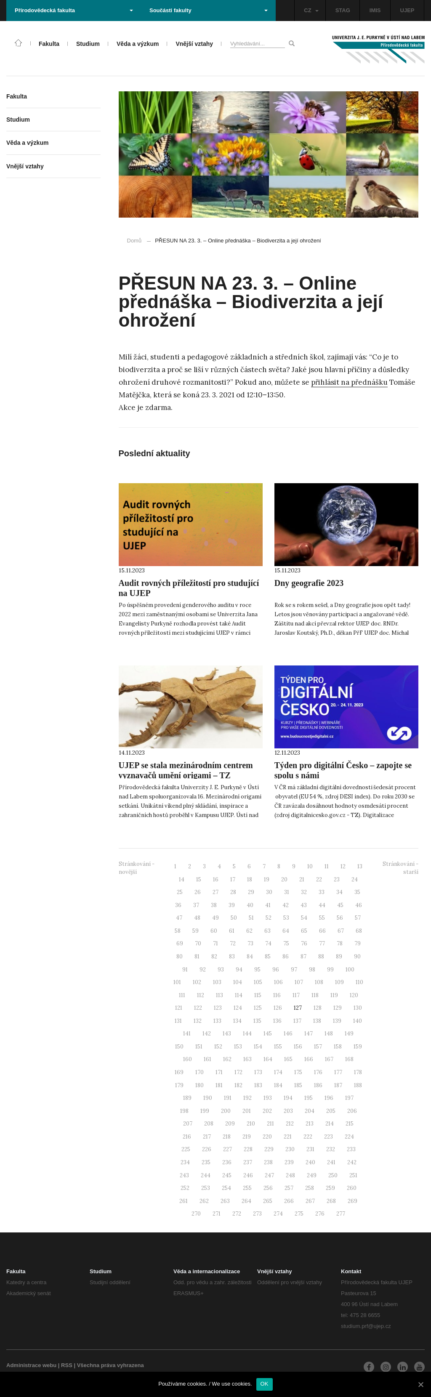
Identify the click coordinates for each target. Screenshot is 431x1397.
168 (349, 1059)
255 (247, 1188)
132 (198, 1020)
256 (268, 1188)
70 (198, 943)
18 (249, 879)
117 (296, 995)
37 (196, 905)
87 (303, 956)
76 (304, 943)
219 (246, 1136)
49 (215, 917)
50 (234, 917)
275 (299, 1213)
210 (251, 1123)
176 (318, 1072)
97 (294, 969)
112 (200, 995)
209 (230, 1123)
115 (257, 995)
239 (289, 1162)
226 (206, 1149)
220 (267, 1136)
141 (187, 1033)
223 (328, 1136)
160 (187, 1059)
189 (187, 1098)
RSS (66, 1365)
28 (233, 892)
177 (338, 1072)
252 (185, 1188)
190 (207, 1098)
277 (340, 1213)
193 (267, 1098)
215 (350, 1123)
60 (213, 930)
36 (178, 905)
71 (215, 943)
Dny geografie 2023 (308, 583)
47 (179, 917)
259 (330, 1188)
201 (246, 1111)
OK (265, 1384)
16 (215, 879)
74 (268, 943)
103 (217, 982)
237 (247, 1162)
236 (226, 1162)
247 (269, 1175)
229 (269, 1149)
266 (289, 1201)
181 (219, 1085)
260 (352, 1188)
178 (358, 1072)
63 (267, 930)
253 (205, 1188)
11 (327, 866)
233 (351, 1149)
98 (312, 969)
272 (236, 1213)
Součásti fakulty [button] (208, 10)
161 (207, 1059)
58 (178, 930)
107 (299, 982)
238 (268, 1162)
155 (278, 1046)
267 (310, 1201)
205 (330, 1111)
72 (233, 943)
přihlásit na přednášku (349, 382)
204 (309, 1111)
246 (248, 1175)
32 (304, 892)
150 (179, 1046)
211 (270, 1123)
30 (269, 892)
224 (349, 1136)
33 (322, 892)
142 (206, 1033)
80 (179, 956)
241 (331, 1162)
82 (214, 956)
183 (258, 1085)
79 (357, 943)
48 (197, 917)
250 (333, 1175)
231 (310, 1149)
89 (339, 956)
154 (258, 1046)
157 (318, 1046)
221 (288, 1136)
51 (251, 917)
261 (183, 1201)
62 (249, 930)
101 (177, 982)
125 (258, 1007)
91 (185, 969)
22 (319, 879)
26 (197, 892)
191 (227, 1098)
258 (309, 1188)
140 (357, 1020)
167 (329, 1059)
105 (258, 982)
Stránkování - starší (400, 867)
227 (227, 1149)
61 (231, 930)
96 (275, 969)
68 (359, 930)
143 (227, 1033)
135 (257, 1020)
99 (330, 969)
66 (322, 930)
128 (318, 1007)
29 (251, 892)
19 (266, 879)
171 (219, 1072)
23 (337, 879)
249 (312, 1175)
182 (238, 1085)
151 (198, 1046)
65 (304, 930)
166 (308, 1059)
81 (197, 956)
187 (338, 1085)
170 (199, 1072)
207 (187, 1123)
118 (315, 995)
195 (308, 1098)
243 (184, 1175)
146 (288, 1033)
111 (182, 995)
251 (353, 1175)
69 (179, 943)
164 (267, 1059)
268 (331, 1201)
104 (237, 982)
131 (178, 1020)
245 (226, 1175)
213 (310, 1123)
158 (338, 1046)
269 (352, 1201)
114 (238, 995)
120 (354, 995)
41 (268, 905)
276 (320, 1213)
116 (277, 995)
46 (358, 905)
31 (286, 892)
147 (308, 1033)
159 (358, 1046)
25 (180, 892)
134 (237, 1020)
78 (340, 943)
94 (239, 969)
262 (204, 1201)
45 (340, 905)
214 (329, 1123)
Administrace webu (31, 1365)
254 (226, 1188)
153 (238, 1046)
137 (297, 1020)
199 (204, 1111)
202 (267, 1111)
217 (207, 1136)
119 (334, 995)
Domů (134, 240)
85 (268, 956)
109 (339, 982)
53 (286, 917)
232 (330, 1149)
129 (337, 1007)
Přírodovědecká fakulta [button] (74, 10)
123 (218, 1007)
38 (214, 905)
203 (288, 1111)
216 (187, 1136)
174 (278, 1072)
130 (358, 1007)
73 (250, 943)
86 (285, 956)
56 (340, 917)
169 (179, 1072)
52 (268, 917)
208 (208, 1123)
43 (304, 905)
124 (238, 1007)
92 (203, 969)
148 (329, 1033)
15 (198, 879)
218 (227, 1136)
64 (285, 930)
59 (195, 930)
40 (250, 905)
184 (278, 1085)
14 (181, 879)
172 (238, 1072)
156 (298, 1046)
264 (246, 1201)
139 (337, 1020)
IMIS (375, 10)
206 (352, 1111)
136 (277, 1020)
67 (341, 930)
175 (298, 1072)
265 (267, 1201)
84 (250, 956)
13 (359, 866)
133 (217, 1020)
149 (349, 1033)
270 (196, 1213)
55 (322, 917)
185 (298, 1085)
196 (329, 1098)
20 (284, 879)
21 (301, 879)
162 (227, 1059)
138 (317, 1020)
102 (197, 982)
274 (278, 1213)
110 (359, 982)
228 (248, 1149)
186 (318, 1085)
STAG (342, 10)
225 (185, 1149)
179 (179, 1085)
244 (205, 1175)
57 (358, 917)
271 (217, 1213)
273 (257, 1213)
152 (218, 1046)
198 (184, 1111)
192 (247, 1098)
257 (289, 1188)
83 (232, 956)
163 (247, 1059)
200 (226, 1111)
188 (358, 1085)
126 (278, 1007)
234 (185, 1162)
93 (221, 969)
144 (247, 1033)
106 (278, 982)
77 (322, 943)
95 (257, 969)
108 (319, 982)
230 (290, 1149)
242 (352, 1162)
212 (290, 1123)
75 (286, 943)
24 (354, 879)
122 (198, 1007)
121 (178, 1007)
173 (258, 1072)
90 (357, 956)
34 (339, 892)
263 (225, 1201)
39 (232, 905)
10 (310, 866)
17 (232, 879)
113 (219, 995)
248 (290, 1175)
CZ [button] (311, 10)
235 (206, 1162)
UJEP (407, 10)
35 (357, 892)
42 (285, 905)
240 (310, 1162)
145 (267, 1033)
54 (304, 917)
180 (199, 1085)
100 (350, 969)
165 (288, 1059)
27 (215, 892)
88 (321, 956)
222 (307, 1136)
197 (349, 1098)
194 (288, 1098)
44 (322, 905)
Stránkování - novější (136, 867)
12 (343, 866)
